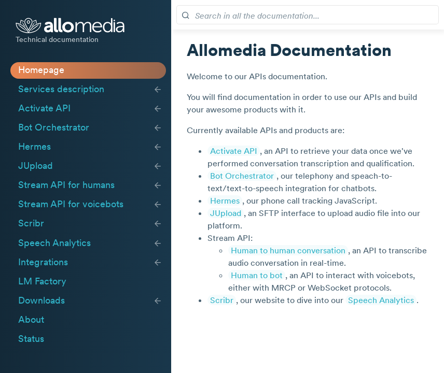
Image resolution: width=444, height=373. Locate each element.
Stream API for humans (66, 185)
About (31, 319)
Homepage (41, 70)
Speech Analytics (54, 243)
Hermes (34, 146)
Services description (61, 89)
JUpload (35, 165)
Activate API (44, 108)
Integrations (43, 262)
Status (31, 339)
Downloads (41, 300)
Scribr (31, 223)
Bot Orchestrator (53, 127)
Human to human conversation (288, 250)
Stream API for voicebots (70, 204)
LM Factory (42, 281)
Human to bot (257, 275)
